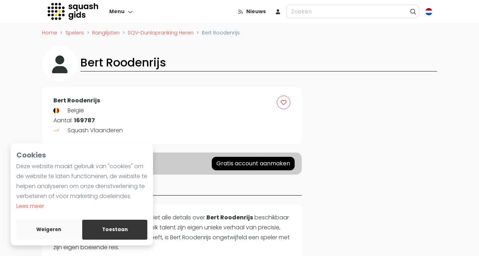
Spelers (74, 32)
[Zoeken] (413, 11)
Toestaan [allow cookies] (115, 229)
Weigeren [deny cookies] (48, 229)
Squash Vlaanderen (95, 130)
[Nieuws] (251, 11)
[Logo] (73, 11)
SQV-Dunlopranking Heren (161, 32)
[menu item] (278, 11)
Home (49, 32)
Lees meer (30, 206)
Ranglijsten (106, 32)
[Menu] (121, 11)
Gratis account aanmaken (253, 163)
